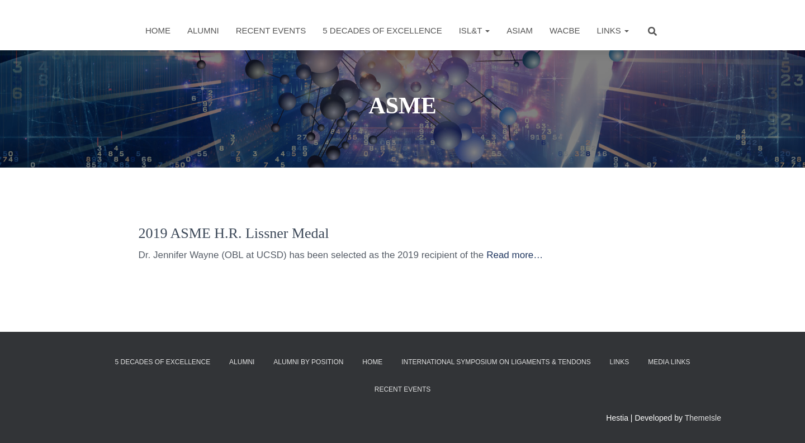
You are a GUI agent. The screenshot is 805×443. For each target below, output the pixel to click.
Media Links (669, 362)
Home (158, 30)
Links (612, 30)
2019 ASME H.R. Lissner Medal (234, 233)
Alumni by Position (308, 362)
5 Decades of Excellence (382, 30)
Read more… (514, 255)
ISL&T (474, 30)
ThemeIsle (703, 417)
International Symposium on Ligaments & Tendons (496, 362)
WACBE (565, 30)
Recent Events (271, 30)
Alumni (203, 30)
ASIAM (519, 30)
